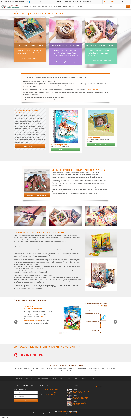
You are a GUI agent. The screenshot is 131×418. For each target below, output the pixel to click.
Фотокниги (26, 6)
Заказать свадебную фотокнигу (65, 62)
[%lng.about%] (59, 1)
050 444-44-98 (5, 1)
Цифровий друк (68, 6)
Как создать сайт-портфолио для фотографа (80, 391)
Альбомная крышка (29, 320)
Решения (29, 378)
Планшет (38, 320)
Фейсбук (99, 387)
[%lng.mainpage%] (18, 11)
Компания (19, 378)
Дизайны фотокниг (30, 146)
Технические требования (41, 378)
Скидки (76, 378)
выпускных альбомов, (68, 412)
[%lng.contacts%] (86, 1)
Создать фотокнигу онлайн (37, 195)
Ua (123, 1)
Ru (127, 1)
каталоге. (43, 316)
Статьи (61, 378)
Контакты (92, 378)
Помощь (68, 378)
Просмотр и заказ (65, 150)
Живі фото (80, 6)
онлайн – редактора (92, 89)
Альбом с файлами (44, 318)
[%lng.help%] (67, 1)
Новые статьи (73, 386)
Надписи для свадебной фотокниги (79, 403)
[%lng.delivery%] (76, 1)
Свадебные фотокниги (65, 45)
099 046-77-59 (23, 1)
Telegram (32, 2)
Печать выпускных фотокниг (30, 58)
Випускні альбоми (40, 6)
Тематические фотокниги (101, 45)
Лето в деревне (93, 138)
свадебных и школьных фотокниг (81, 412)
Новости (54, 378)
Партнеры (84, 378)
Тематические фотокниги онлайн (101, 60)
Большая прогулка (59, 145)
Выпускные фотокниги (30, 45)
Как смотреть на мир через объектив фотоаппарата (80, 397)
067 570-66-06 (14, 1)
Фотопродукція (55, 6)
